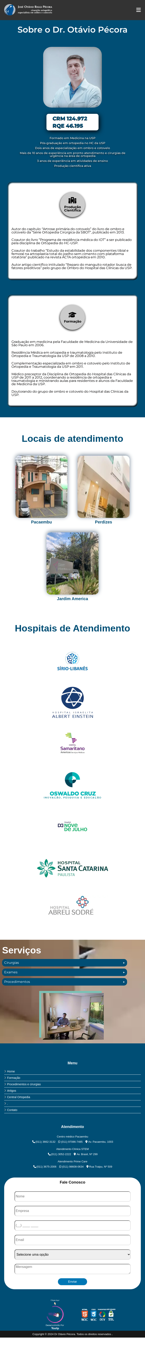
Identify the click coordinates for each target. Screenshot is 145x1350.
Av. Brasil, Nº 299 (85, 1154)
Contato (12, 1110)
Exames (11, 972)
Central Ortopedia (18, 1097)
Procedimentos (17, 982)
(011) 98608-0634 (71, 1166)
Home (11, 1071)
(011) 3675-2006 (44, 1166)
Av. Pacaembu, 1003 (99, 1141)
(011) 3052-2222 (59, 1154)
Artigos (11, 1090)
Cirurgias (11, 963)
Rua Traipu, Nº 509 (99, 1166)
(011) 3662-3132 (43, 1141)
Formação (13, 1077)
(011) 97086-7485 (70, 1141)
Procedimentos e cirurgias (24, 1084)
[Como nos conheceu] (72, 1254)
